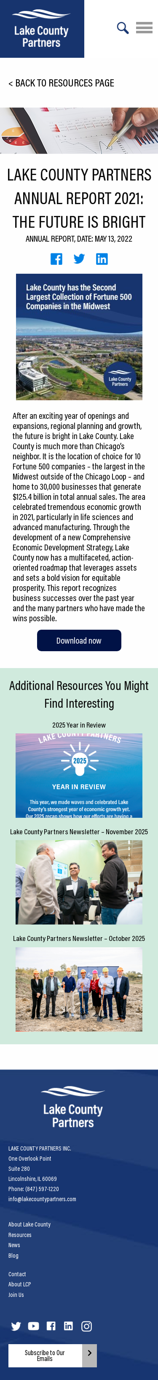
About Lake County (29, 1224)
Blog (13, 1255)
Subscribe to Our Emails (45, 1355)
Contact (17, 1274)
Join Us (16, 1295)
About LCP (19, 1284)
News (14, 1245)
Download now (79, 640)
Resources (20, 1235)
